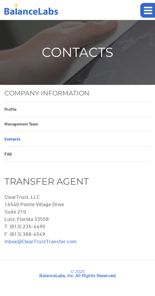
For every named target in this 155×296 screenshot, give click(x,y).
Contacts (12, 138)
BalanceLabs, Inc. (56, 275)
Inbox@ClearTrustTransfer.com (40, 241)
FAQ (8, 153)
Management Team (21, 123)
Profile (10, 109)
